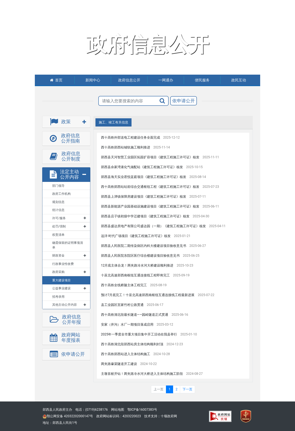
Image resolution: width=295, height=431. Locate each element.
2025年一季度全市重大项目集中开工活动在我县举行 (139, 334)
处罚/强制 (69, 226)
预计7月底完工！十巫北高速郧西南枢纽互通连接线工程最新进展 (148, 295)
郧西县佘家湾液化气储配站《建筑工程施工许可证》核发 (142, 167)
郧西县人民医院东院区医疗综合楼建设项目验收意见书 (140, 256)
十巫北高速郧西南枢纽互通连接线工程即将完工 (135, 275)
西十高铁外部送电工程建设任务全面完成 (130, 137)
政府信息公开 (129, 80)
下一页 (187, 389)
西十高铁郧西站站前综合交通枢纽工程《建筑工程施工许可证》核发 (150, 187)
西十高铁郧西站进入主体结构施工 (125, 354)
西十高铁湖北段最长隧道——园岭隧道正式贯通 (134, 315)
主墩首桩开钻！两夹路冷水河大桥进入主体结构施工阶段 (142, 374)
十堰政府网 (169, 416)
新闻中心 (92, 80)
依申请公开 (183, 100)
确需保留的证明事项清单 (67, 245)
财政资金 (69, 255)
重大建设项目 (61, 280)
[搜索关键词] (127, 101)
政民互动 (238, 80)
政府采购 (69, 272)
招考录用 (58, 297)
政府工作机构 (61, 194)
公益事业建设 (69, 288)
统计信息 (58, 210)
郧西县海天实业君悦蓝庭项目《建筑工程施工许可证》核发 (143, 177)
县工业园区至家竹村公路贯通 (122, 305)
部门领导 (58, 186)
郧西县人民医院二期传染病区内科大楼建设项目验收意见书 (143, 246)
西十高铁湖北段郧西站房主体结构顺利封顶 (132, 344)
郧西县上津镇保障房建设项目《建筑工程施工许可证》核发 (143, 196)
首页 (56, 80)
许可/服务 (69, 218)
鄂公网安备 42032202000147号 (68, 416)
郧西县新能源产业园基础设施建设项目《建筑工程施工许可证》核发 (150, 206)
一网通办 (165, 80)
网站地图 (117, 410)
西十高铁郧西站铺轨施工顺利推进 (125, 147)
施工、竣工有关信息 (113, 122)
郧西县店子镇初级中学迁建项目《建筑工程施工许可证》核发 (145, 216)
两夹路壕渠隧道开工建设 (119, 364)
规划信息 (58, 202)
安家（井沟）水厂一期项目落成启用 (127, 324)
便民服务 (202, 80)
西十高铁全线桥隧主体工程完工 (124, 285)
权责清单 (58, 235)
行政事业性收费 (63, 264)
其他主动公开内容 (69, 305)
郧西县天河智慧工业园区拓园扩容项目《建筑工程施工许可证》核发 (150, 157)
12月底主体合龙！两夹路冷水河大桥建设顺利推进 (137, 265)
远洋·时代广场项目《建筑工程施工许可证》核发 (136, 236)
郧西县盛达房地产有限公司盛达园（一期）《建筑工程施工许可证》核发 (153, 226)
